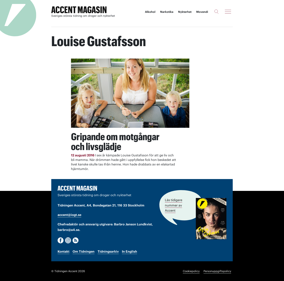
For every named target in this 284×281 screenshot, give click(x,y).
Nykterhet (185, 12)
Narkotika (166, 12)
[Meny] (228, 11)
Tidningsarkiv (108, 251)
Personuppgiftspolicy (217, 271)
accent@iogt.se (69, 215)
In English (129, 251)
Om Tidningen (83, 251)
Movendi (202, 12)
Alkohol (150, 12)
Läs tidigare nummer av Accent (173, 205)
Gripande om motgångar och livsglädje (115, 141)
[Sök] (216, 12)
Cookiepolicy (191, 271)
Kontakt (63, 251)
